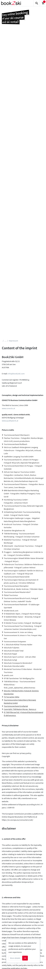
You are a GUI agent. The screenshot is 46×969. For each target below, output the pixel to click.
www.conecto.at (8, 408)
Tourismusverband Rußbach (15, 444)
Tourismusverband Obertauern (17, 435)
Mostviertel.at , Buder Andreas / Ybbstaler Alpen (23, 589)
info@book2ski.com (16, 373)
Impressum (13, 340)
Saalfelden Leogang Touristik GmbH (18, 456)
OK (25, 958)
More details (15, 958)
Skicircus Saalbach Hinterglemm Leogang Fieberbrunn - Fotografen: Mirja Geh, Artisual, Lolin (22, 450)
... (5, 340)
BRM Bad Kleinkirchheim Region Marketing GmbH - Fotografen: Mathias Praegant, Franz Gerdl (22, 493)
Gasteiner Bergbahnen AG (14, 530)
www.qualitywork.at (10, 420)
